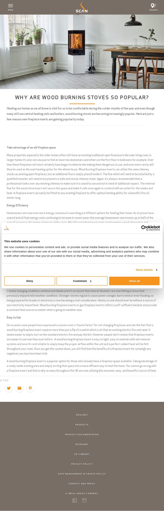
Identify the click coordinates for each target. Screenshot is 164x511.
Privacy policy (82, 464)
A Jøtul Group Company (82, 493)
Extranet (82, 444)
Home (9, 18)
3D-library (82, 454)
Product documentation (82, 434)
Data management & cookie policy (82, 474)
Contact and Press (82, 483)
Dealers (82, 415)
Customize (82, 280)
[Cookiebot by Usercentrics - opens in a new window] (144, 228)
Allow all (134, 280)
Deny (29, 280)
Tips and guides (24, 18)
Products (82, 424)
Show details (144, 269)
